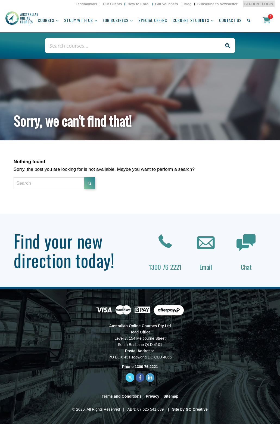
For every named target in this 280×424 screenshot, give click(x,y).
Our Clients (112, 4)
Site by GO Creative (190, 409)
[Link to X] (130, 377)
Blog (188, 4)
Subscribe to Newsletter (217, 4)
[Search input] (134, 45)
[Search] (248, 20)
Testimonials (86, 4)
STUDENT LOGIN (258, 4)
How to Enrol (138, 4)
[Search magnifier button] (227, 45)
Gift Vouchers (166, 4)
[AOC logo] (21, 18)
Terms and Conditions (122, 396)
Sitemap (171, 396)
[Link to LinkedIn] (150, 377)
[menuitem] (86, 4)
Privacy (152, 396)
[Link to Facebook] (140, 377)
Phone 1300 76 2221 (140, 366)
